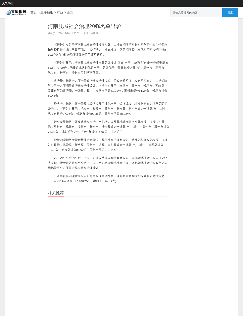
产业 (60, 12)
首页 (33, 12)
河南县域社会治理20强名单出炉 (84, 26)
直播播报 (46, 12)
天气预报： (9, 3)
